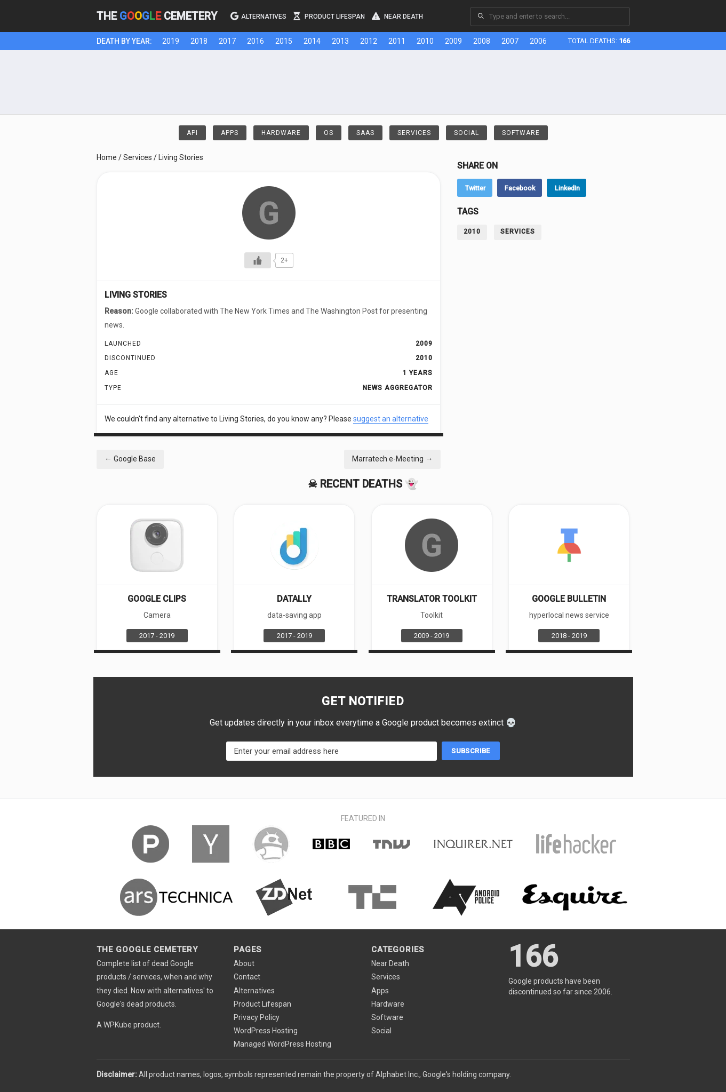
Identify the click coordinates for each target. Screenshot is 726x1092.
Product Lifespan (329, 15)
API (192, 133)
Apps (229, 133)
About (244, 963)
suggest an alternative (390, 419)
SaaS (365, 133)
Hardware (281, 133)
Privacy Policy (257, 1017)
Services (414, 133)
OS (328, 133)
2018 (199, 41)
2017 (227, 41)
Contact (247, 977)
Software (521, 133)
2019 (170, 41)
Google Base (130, 459)
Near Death (397, 15)
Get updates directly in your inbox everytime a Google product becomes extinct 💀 (363, 723)
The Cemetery (157, 16)
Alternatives (258, 15)
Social (466, 133)
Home (107, 157)
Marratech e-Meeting (392, 459)
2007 (509, 41)
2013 (340, 41)
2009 (453, 41)
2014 (312, 41)
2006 (538, 41)
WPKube (117, 1025)
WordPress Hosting (266, 1030)
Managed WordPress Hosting (282, 1044)
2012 (368, 41)
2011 (396, 41)
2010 (425, 41)
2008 (481, 41)
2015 (283, 41)
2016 (255, 41)
